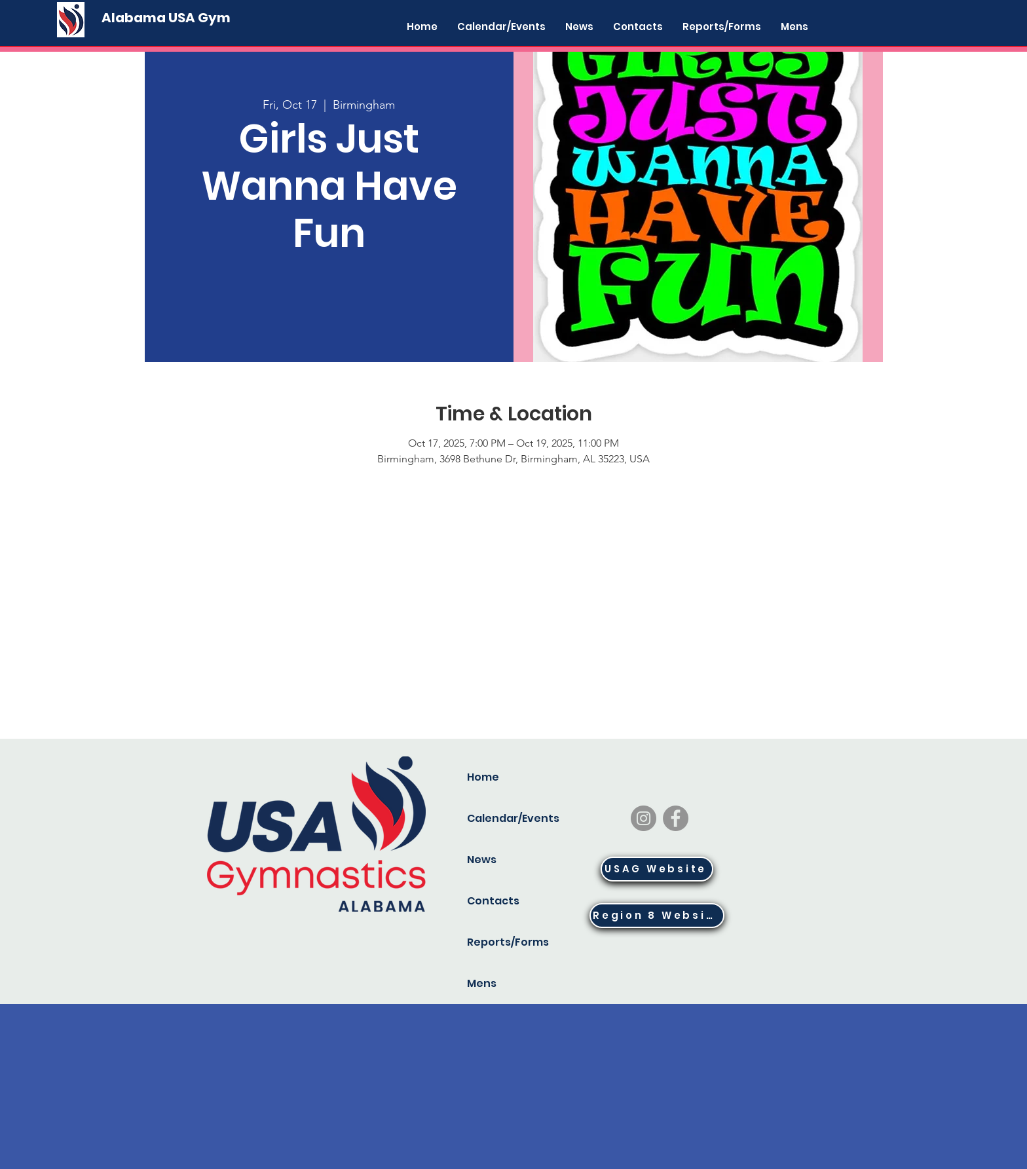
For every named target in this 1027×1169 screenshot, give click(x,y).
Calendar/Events (511, 818)
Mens (481, 983)
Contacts (493, 900)
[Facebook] (675, 818)
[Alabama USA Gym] (166, 17)
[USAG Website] (657, 869)
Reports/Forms (508, 942)
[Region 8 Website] (656, 915)
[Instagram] (643, 818)
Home (483, 777)
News (481, 859)
